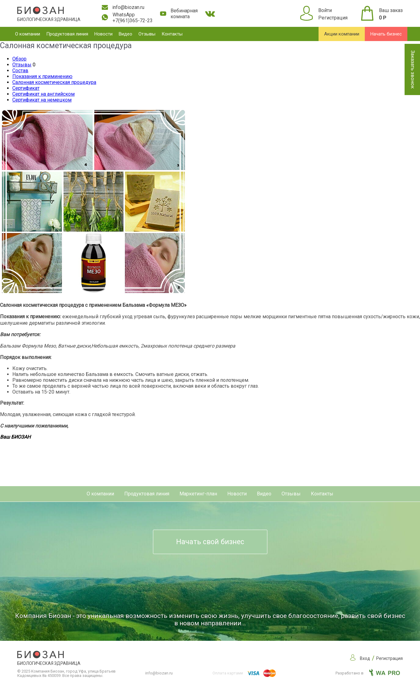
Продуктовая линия (67, 34)
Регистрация (333, 18)
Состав (20, 70)
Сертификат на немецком (42, 100)
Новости (103, 34)
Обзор (19, 59)
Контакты (172, 34)
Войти (325, 10)
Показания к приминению (42, 76)
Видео (125, 34)
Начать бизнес (386, 34)
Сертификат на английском (43, 94)
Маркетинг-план (198, 494)
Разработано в (368, 673)
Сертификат (25, 88)
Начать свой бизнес (210, 542)
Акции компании (341, 34)
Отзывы (146, 34)
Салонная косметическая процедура (54, 82)
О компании (27, 34)
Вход (365, 658)
